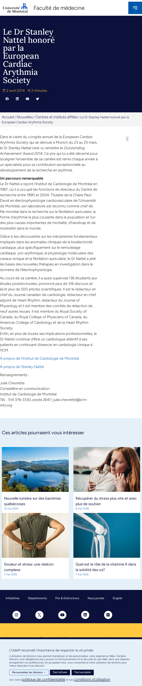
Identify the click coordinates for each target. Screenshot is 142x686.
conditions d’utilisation (92, 679)
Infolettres (12, 598)
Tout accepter (82, 672)
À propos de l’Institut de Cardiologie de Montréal (40, 358)
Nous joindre (96, 598)
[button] (7, 98)
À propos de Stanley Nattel (22, 366)
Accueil (8, 117)
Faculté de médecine (58, 7)
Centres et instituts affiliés (56, 117)
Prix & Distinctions (67, 598)
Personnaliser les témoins (28, 672)
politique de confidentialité (43, 679)
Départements (37, 598)
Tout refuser (60, 672)
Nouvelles (25, 117)
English (117, 598)
